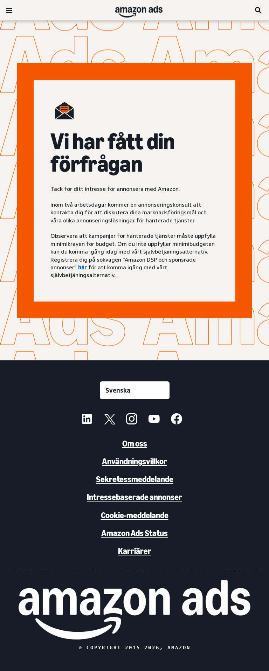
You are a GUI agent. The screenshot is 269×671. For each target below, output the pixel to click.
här (82, 267)
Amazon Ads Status (134, 533)
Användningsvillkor (134, 461)
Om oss (134, 443)
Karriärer (134, 551)
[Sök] (258, 10)
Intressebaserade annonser (134, 497)
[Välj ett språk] (135, 390)
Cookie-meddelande (134, 515)
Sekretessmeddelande (134, 479)
